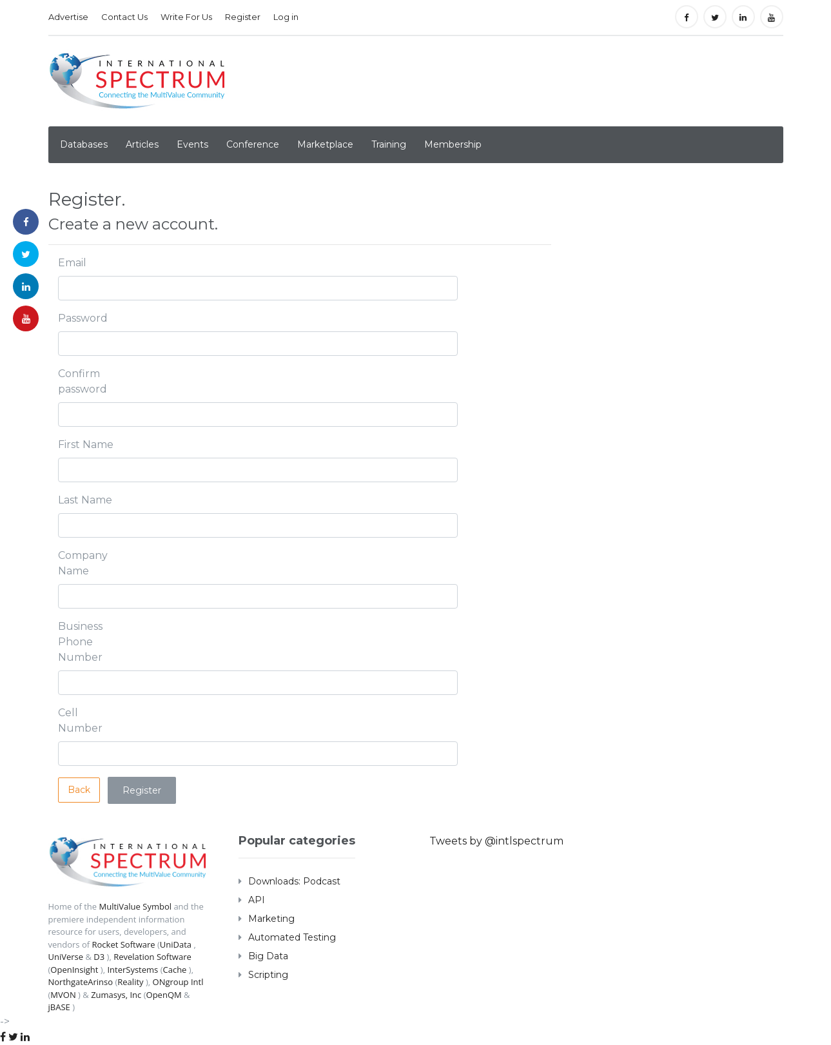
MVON (62, 995)
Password (83, 318)
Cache (174, 969)
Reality (130, 982)
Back (79, 790)
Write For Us (186, 17)
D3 (98, 956)
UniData (175, 944)
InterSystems (132, 969)
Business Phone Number (80, 641)
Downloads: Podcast (294, 881)
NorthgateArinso (80, 982)
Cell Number (80, 720)
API (256, 900)
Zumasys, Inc (116, 995)
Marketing (271, 918)
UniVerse (66, 956)
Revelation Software (152, 956)
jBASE (59, 1007)
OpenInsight (74, 969)
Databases (84, 144)
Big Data (268, 956)
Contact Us (124, 17)
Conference (252, 144)
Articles (142, 144)
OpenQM (164, 995)
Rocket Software (123, 944)
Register (242, 17)
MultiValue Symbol (135, 906)
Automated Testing (292, 937)
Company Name (83, 563)
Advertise (68, 17)
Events (192, 144)
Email (72, 263)
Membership (453, 144)
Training (388, 144)
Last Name (85, 500)
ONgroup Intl (177, 982)
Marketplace (325, 144)
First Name (85, 444)
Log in (285, 17)
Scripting (268, 975)
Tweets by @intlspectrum (496, 841)
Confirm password (82, 381)
